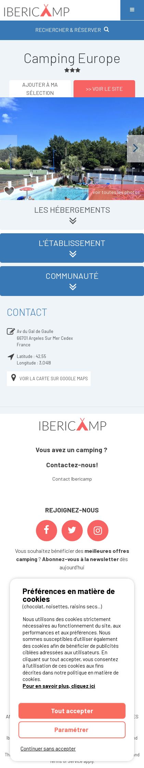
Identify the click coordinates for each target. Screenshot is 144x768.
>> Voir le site (104, 88)
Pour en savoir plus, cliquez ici (59, 686)
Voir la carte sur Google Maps (49, 378)
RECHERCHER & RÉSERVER (72, 29)
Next (135, 148)
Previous (8, 148)
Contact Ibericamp (72, 479)
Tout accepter (72, 711)
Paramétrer (72, 729)
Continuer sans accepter (48, 748)
